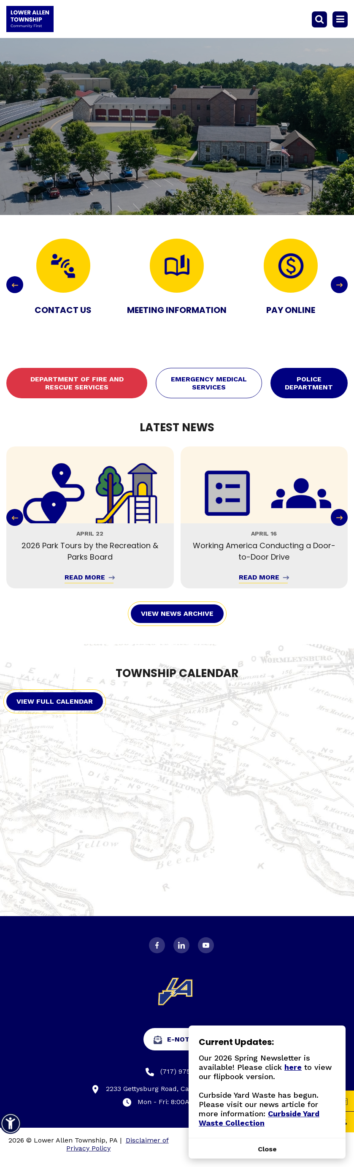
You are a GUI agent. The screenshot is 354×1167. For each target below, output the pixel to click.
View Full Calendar (54, 701)
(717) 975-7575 (177, 1071)
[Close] (267, 1149)
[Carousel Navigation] (177, 284)
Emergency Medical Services (209, 383)
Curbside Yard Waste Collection (259, 1118)
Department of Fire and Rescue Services (77, 383)
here (293, 1067)
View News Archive (177, 613)
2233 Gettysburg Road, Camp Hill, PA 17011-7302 (177, 1089)
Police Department (309, 383)
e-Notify (177, 1039)
